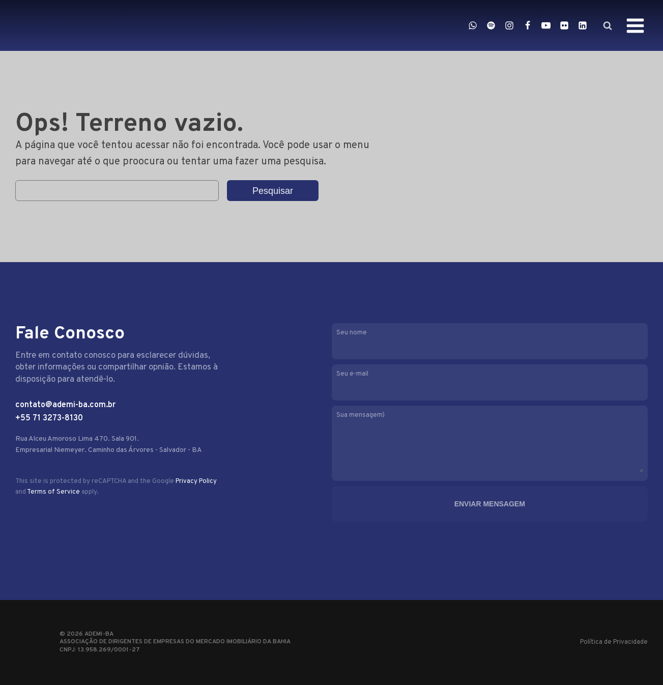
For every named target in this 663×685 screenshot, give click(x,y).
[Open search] (607, 25)
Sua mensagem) (489, 443)
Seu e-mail (489, 381)
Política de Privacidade (614, 642)
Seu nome (489, 340)
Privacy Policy (196, 481)
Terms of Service (53, 492)
